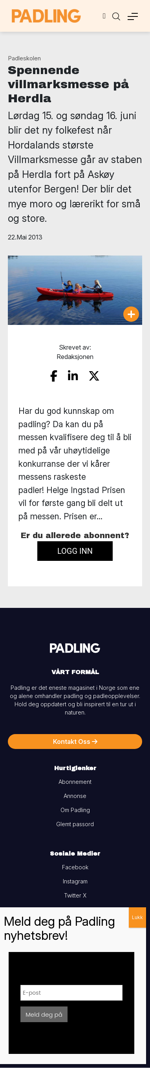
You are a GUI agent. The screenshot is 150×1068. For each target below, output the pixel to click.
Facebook (75, 867)
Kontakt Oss (75, 741)
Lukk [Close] (137, 917)
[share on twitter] (94, 376)
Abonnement (75, 781)
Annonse (75, 795)
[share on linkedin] (73, 376)
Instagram (75, 881)
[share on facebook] (53, 376)
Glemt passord (75, 824)
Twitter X (75, 895)
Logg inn (75, 551)
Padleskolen (24, 58)
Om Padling (75, 810)
